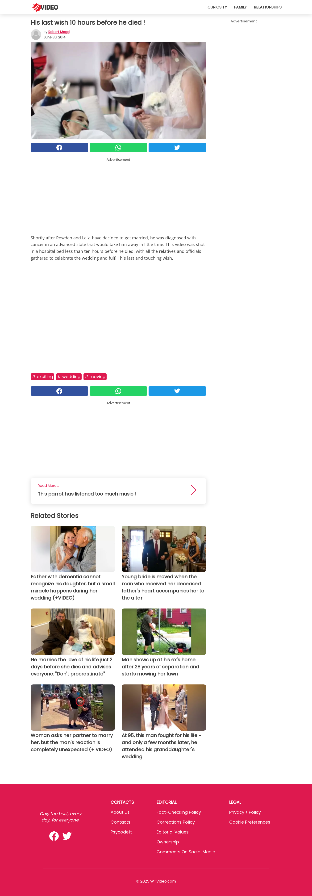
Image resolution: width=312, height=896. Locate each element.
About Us (120, 812)
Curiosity (217, 7)
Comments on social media (186, 852)
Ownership (168, 842)
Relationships (268, 7)
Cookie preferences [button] (249, 822)
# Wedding (68, 376)
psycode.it (121, 832)
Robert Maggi (59, 31)
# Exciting (42, 376)
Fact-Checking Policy (179, 812)
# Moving (95, 376)
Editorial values (173, 832)
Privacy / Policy (245, 812)
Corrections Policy (176, 822)
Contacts (120, 822)
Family (240, 7)
